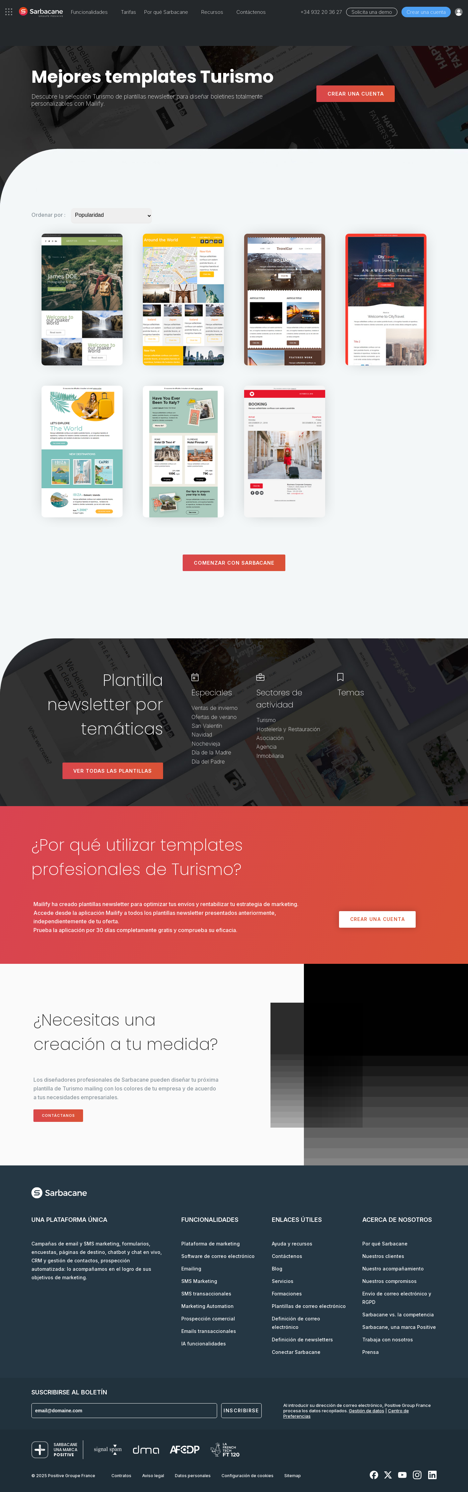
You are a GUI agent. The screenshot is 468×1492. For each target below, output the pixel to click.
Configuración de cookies (248, 1475)
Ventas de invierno (214, 708)
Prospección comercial (208, 1318)
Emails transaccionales (208, 1331)
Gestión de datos (366, 1410)
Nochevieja (205, 743)
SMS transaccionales (206, 1293)
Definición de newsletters (302, 1339)
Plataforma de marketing (210, 1243)
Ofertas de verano (214, 717)
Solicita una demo (372, 12)
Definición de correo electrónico (296, 1323)
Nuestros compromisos (389, 1281)
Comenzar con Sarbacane (234, 563)
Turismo (266, 720)
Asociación (270, 738)
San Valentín (206, 725)
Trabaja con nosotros (387, 1339)
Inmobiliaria (270, 755)
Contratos (121, 1475)
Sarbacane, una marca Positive (399, 1327)
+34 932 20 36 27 (321, 12)
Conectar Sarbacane (296, 1352)
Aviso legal (153, 1475)
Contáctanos (63, 1115)
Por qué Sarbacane (385, 1243)
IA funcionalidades (203, 1343)
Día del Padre (208, 761)
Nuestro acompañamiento (393, 1268)
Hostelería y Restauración (288, 729)
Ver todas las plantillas (112, 771)
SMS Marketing (199, 1281)
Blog (277, 1268)
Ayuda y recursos (292, 1243)
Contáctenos (251, 12)
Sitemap (292, 1475)
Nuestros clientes (383, 1256)
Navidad (201, 734)
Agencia (266, 747)
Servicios (282, 1281)
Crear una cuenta (426, 12)
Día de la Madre (211, 752)
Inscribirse (241, 1411)
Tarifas (128, 12)
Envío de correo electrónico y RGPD (396, 1298)
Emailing (191, 1268)
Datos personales (193, 1475)
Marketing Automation (207, 1306)
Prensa (370, 1352)
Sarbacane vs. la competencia (398, 1314)
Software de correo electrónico (218, 1256)
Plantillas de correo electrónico (309, 1306)
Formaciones (287, 1293)
